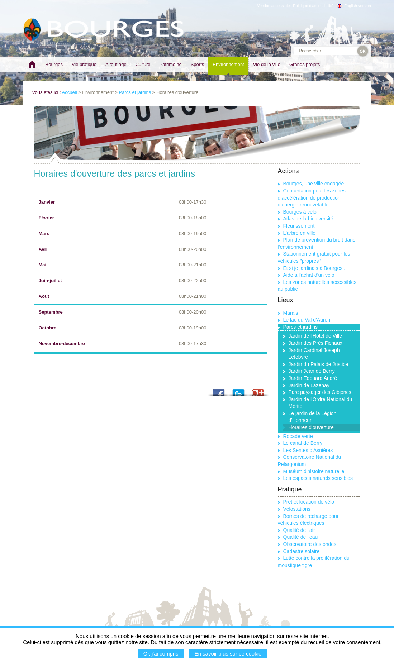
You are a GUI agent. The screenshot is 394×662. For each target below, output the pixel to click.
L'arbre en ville (299, 233)
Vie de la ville (266, 64)
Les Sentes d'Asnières (308, 450)
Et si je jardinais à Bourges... (315, 268)
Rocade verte (298, 436)
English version (354, 6)
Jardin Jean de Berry (312, 371)
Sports (197, 64)
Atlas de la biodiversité (308, 219)
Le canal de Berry (303, 443)
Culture (143, 64)
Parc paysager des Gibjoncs (320, 392)
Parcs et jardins (135, 92)
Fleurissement (299, 226)
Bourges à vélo (300, 212)
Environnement (228, 64)
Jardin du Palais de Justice (318, 364)
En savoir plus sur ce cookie (228, 654)
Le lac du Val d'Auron (307, 320)
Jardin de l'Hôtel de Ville (315, 336)
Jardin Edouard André (313, 378)
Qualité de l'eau (300, 537)
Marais (290, 313)
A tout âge (116, 64)
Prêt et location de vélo (308, 502)
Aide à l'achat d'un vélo (308, 275)
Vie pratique (84, 64)
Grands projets (304, 64)
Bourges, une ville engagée (313, 183)
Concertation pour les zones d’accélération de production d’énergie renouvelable (312, 198)
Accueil (69, 92)
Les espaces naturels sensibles (318, 478)
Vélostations (296, 509)
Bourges (54, 64)
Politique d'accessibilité (313, 6)
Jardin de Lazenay (309, 385)
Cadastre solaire (301, 551)
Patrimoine (171, 64)
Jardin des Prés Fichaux (315, 343)
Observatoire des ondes (310, 544)
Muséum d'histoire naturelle (314, 471)
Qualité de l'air (299, 530)
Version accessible (273, 6)
